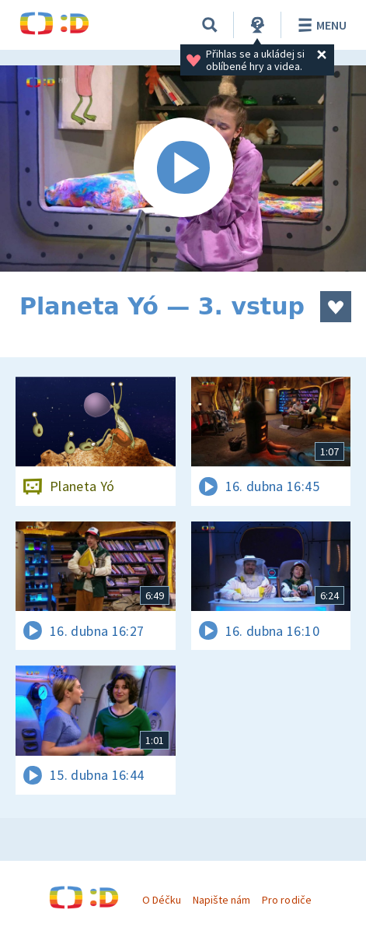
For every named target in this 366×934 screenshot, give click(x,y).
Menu (320, 25)
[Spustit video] (183, 168)
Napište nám (221, 900)
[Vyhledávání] (209, 25)
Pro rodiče (286, 900)
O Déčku (161, 900)
